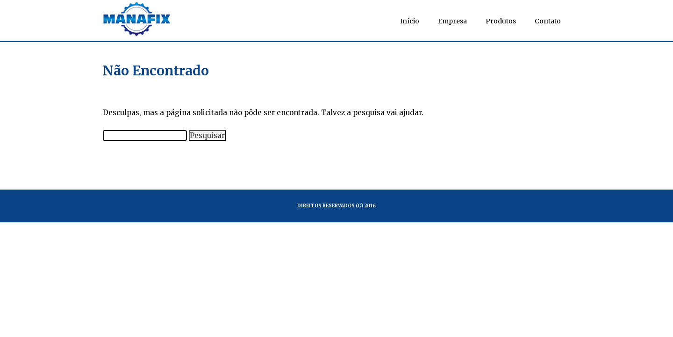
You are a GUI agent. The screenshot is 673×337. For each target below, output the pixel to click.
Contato (548, 21)
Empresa (452, 21)
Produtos (501, 21)
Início (409, 21)
